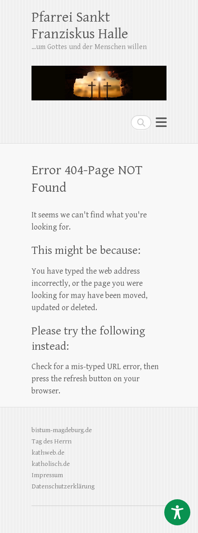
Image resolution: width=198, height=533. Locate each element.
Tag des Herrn (52, 441)
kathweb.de (48, 452)
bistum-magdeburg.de (62, 430)
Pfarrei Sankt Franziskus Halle (80, 25)
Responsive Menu (161, 122)
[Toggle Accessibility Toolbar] (177, 512)
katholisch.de (51, 464)
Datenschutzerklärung (63, 486)
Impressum (47, 475)
